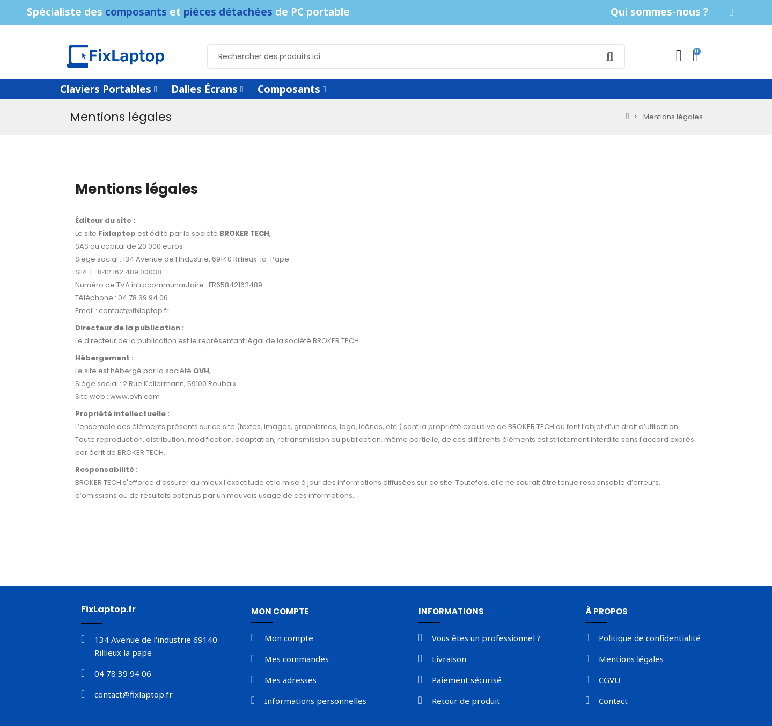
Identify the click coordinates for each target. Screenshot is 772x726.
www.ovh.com (135, 396)
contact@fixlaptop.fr (134, 311)
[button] (659, 12)
